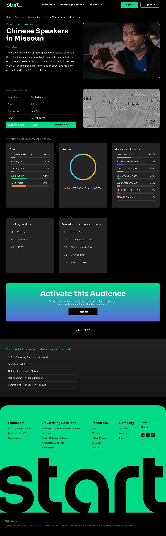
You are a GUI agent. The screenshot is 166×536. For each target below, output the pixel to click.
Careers (123, 433)
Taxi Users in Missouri (20, 364)
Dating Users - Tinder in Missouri (25, 378)
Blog (94, 428)
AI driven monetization (19, 428)
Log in (128, 5)
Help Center (97, 447)
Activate (83, 311)
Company (125, 423)
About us (94, 5)
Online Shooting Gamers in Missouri (28, 357)
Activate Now (61, 125)
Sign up (148, 5)
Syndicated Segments (53, 443)
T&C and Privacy (99, 438)
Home (9, 17)
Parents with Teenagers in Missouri (27, 385)
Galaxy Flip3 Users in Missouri (24, 371)
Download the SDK (17, 433)
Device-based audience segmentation (61, 428)
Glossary (96, 433)
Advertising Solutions (70, 5)
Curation (46, 433)
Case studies (14, 438)
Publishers (46, 5)
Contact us (97, 443)
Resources (100, 423)
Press (122, 438)
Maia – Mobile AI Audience (55, 438)
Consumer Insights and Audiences (32, 17)
